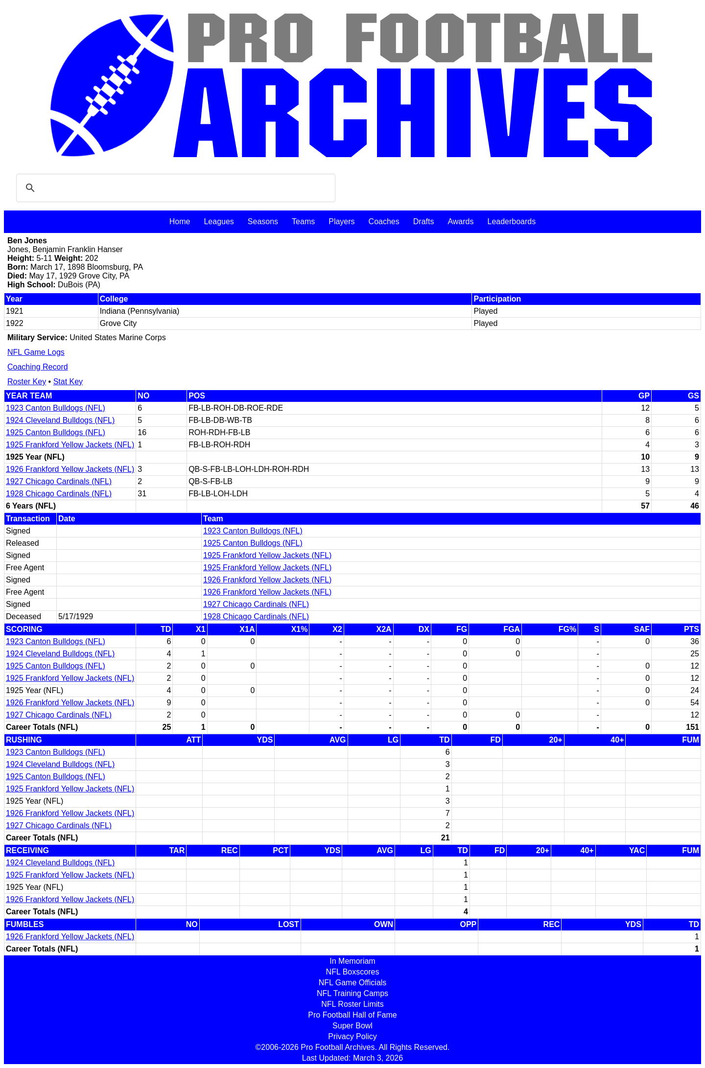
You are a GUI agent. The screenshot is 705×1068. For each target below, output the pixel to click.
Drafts (423, 221)
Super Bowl (352, 1026)
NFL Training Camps (352, 993)
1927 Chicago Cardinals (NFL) (59, 481)
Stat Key (68, 381)
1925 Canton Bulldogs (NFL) (55, 432)
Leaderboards (511, 221)
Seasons (263, 221)
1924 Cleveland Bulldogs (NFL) (60, 420)
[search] (174, 188)
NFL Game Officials (353, 982)
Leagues (219, 221)
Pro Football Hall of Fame (352, 1015)
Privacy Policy (352, 1036)
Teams (303, 221)
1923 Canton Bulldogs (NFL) (55, 408)
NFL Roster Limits (352, 1004)
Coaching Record (37, 367)
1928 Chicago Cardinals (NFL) (59, 493)
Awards (460, 221)
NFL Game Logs (36, 352)
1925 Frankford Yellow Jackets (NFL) (70, 445)
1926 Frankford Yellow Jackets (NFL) (70, 469)
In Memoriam (352, 961)
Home (179, 221)
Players (341, 221)
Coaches (384, 221)
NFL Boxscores (352, 972)
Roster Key (26, 381)
